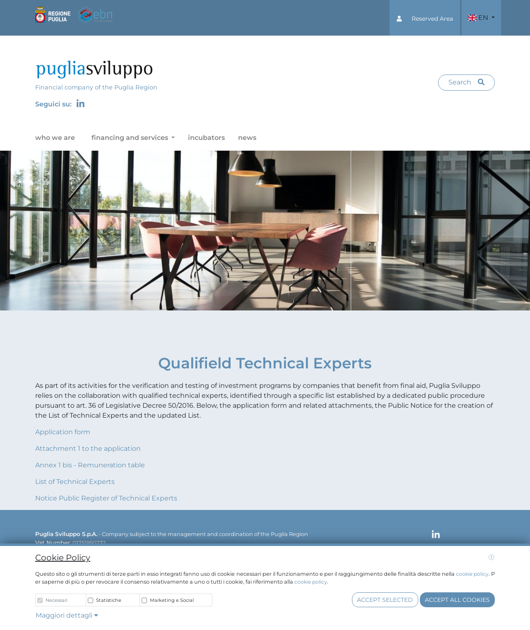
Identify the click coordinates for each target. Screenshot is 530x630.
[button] (425, 18)
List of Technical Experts (75, 482)
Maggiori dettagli (67, 615)
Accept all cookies (457, 600)
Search (466, 82)
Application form (62, 432)
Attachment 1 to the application (88, 448)
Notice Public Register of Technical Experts (106, 498)
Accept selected (385, 600)
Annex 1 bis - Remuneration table (90, 465)
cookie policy (472, 574)
